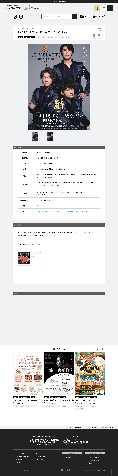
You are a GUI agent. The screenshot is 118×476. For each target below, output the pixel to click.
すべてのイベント (98, 349)
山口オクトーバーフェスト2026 (85, 400)
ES (89, 17)
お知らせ (19, 459)
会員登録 (97, 9)
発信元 (38, 454)
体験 (39, 37)
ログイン (103, 9)
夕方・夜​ (69, 37)
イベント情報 (20, 454)
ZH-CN (96, 17)
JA (81, 17)
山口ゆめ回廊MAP (41, 457)
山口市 (20, 37)
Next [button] (108, 385)
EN (85, 17)
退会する (15, 470)
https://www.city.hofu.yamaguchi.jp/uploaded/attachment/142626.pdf (63, 211)
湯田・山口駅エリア (29, 37)
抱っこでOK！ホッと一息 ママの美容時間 (26, 400)
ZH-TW (99, 17)
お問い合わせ (40, 459)
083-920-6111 (41, 206)
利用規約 (68, 457)
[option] (59, 87)
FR (103, 17)
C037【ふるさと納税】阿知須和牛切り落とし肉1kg (36, 254)
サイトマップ (42, 470)
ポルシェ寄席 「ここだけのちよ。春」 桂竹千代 (59, 400)
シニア (62, 37)
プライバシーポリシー (28, 470)
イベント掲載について (95, 457)
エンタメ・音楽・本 (47, 37)
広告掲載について (94, 460)
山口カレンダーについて (24, 462)
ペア (56, 37)
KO (92, 17)
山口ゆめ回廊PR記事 (23, 457)
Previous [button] (9, 385)
